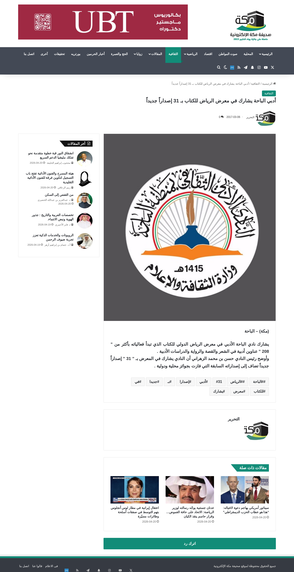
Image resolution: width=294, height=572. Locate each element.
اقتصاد (208, 54)
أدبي (202, 382)
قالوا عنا (37, 563)
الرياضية (192, 54)
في (137, 382)
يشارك (218, 391)
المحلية (248, 54)
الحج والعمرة (119, 54)
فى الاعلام (51, 563)
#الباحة (258, 382)
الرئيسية (267, 54)
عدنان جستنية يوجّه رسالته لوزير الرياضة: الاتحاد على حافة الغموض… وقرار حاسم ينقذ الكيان (190, 510)
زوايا (139, 54)
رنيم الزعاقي (64, 187)
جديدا (153, 382)
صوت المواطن (228, 54)
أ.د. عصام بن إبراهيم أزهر (57, 244)
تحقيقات (59, 54)
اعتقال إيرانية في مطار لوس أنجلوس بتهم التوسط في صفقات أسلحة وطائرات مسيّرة (135, 510)
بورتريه (75, 54)
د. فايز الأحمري (62, 224)
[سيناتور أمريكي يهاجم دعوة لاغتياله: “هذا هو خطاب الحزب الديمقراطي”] (245, 487)
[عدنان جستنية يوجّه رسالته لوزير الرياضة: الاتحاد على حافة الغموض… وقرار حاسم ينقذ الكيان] (190, 487)
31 (220, 382)
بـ (168, 382)
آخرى (44, 54)
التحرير (250, 117)
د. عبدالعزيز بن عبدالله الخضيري (54, 200)
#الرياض (236, 382)
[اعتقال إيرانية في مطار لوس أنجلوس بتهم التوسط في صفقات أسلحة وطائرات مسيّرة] (134, 487)
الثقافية (173, 54)
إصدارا (184, 382)
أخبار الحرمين (96, 54)
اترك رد (190, 541)
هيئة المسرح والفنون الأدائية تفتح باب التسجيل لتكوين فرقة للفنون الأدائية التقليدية (50, 178)
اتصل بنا (29, 54)
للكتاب (259, 391)
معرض (238, 391)
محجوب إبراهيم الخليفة (58, 162)
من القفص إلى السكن (59, 195)
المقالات (156, 54)
